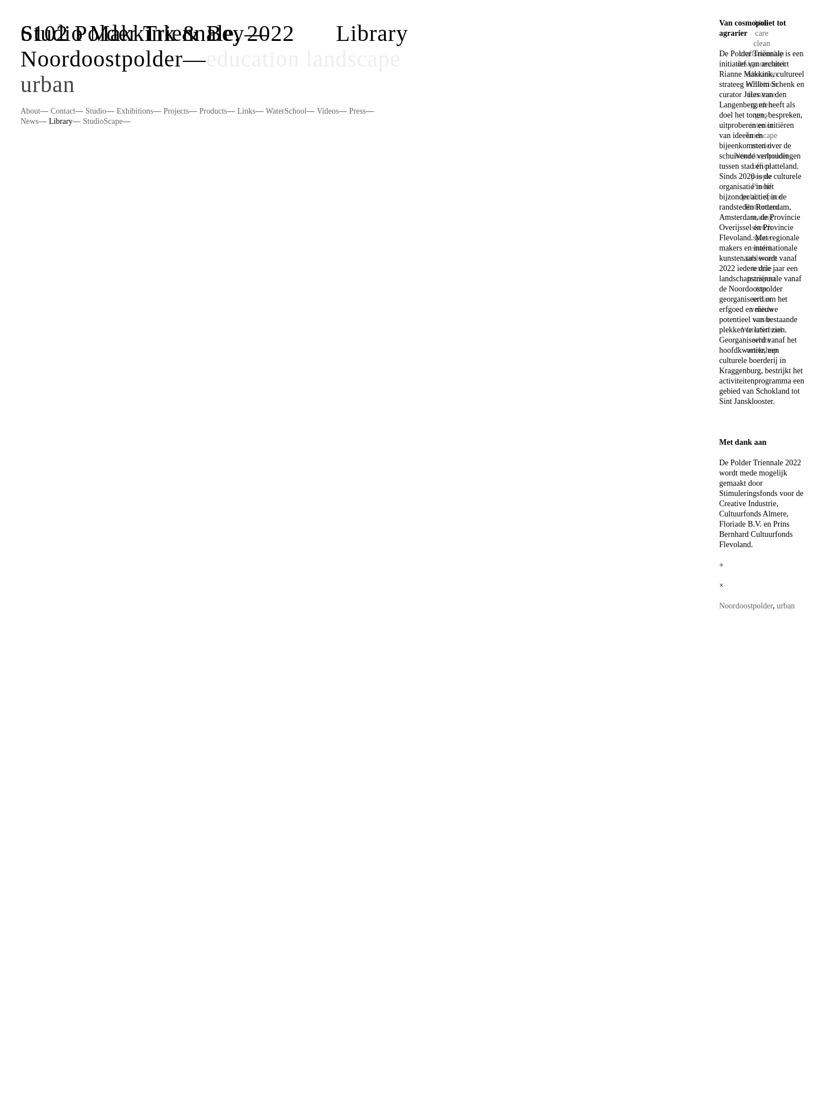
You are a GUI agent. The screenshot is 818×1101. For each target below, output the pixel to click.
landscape (353, 59)
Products (213, 111)
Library (61, 121)
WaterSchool (286, 111)
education (253, 59)
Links (246, 111)
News (29, 121)
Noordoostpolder (101, 59)
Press (357, 111)
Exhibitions (134, 111)
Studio (96, 111)
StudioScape (103, 121)
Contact (63, 111)
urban (47, 84)
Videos (328, 111)
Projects (176, 111)
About (30, 111)
